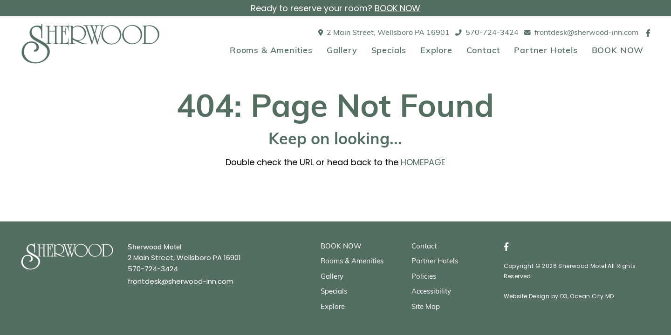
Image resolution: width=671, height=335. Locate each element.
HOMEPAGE (423, 162)
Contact (483, 51)
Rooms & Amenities (271, 51)
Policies (423, 277)
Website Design (527, 296)
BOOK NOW (397, 8)
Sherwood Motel (582, 266)
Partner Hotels (545, 51)
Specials (388, 51)
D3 (564, 296)
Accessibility (431, 291)
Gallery (342, 51)
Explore (436, 51)
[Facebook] (648, 33)
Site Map (425, 307)
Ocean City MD (592, 296)
